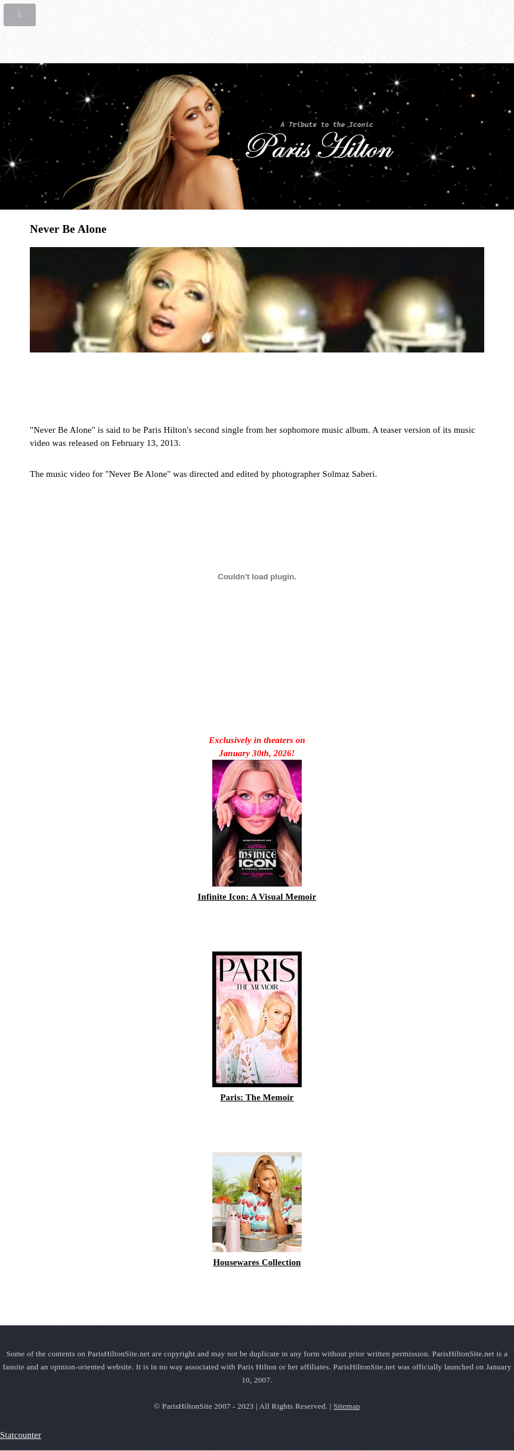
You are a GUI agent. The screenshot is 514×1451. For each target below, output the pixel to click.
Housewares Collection (257, 1262)
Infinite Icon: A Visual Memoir (257, 896)
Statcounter (20, 1435)
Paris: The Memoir (256, 1097)
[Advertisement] (169, 387)
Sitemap (346, 1406)
